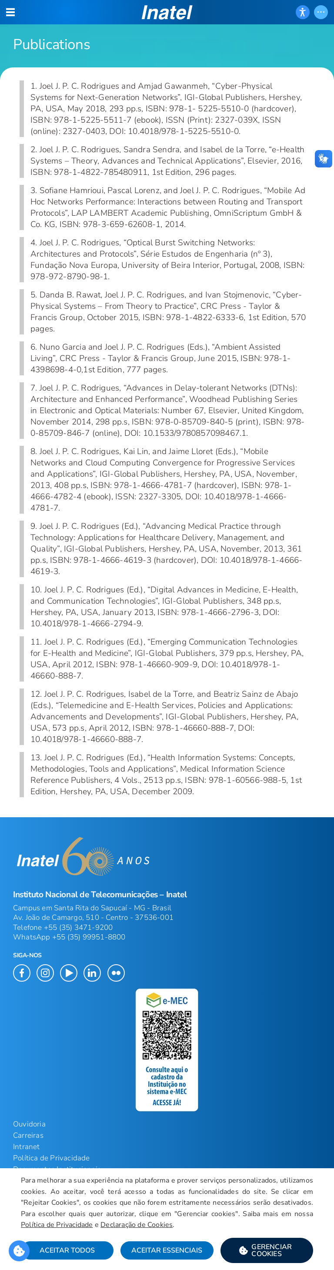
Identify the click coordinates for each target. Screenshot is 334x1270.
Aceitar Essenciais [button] (166, 1250)
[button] (167, 12)
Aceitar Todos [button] (67, 1250)
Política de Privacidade (51, 1158)
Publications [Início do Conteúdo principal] (51, 44)
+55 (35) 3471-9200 (78, 927)
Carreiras (28, 1135)
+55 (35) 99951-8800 (89, 937)
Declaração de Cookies (136, 1225)
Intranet (26, 1147)
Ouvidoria (29, 1124)
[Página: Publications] (167, 33)
